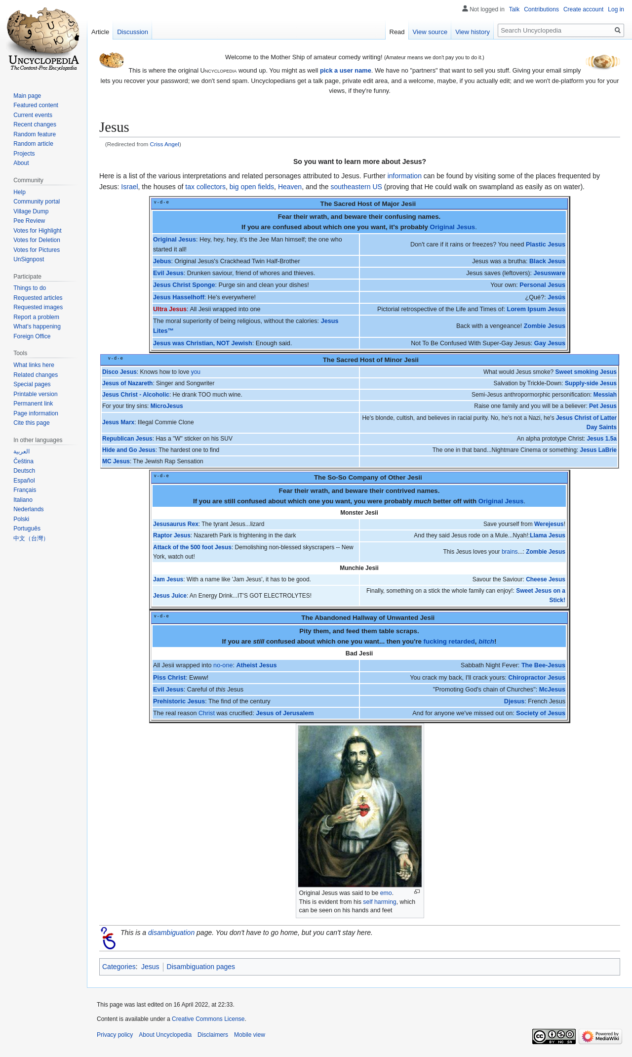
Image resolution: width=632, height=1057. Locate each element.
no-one (223, 665)
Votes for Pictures (36, 249)
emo (386, 893)
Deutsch (24, 470)
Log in (616, 9)
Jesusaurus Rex (175, 524)
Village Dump (30, 211)
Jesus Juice (170, 595)
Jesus (150, 967)
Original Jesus (452, 227)
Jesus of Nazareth (127, 383)
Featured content (35, 105)
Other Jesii (405, 477)
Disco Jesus (119, 371)
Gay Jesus (549, 343)
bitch (486, 641)
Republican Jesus (127, 438)
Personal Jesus (542, 285)
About (21, 163)
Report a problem (36, 317)
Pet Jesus (603, 406)
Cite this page (31, 422)
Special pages (31, 384)
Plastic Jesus (545, 244)
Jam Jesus (168, 579)
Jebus (162, 261)
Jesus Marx (118, 422)
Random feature (34, 134)
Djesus (514, 701)
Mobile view (249, 1034)
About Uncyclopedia (165, 1034)
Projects (24, 153)
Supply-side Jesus (591, 383)
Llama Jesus (547, 535)
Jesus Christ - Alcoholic (135, 394)
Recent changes (34, 124)
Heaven (290, 187)
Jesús (556, 297)
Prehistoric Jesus (179, 701)
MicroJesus (167, 406)
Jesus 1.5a (602, 438)
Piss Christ (169, 677)
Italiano (23, 499)
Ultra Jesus (170, 309)
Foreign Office (31, 336)
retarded (462, 641)
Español (24, 480)
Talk (514, 9)
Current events (32, 115)
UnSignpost (28, 259)
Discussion (132, 32)
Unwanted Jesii (410, 617)
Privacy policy (115, 1034)
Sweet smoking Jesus (586, 371)
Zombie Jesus (544, 326)
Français (24, 490)
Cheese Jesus (545, 579)
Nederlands (28, 509)
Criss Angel (164, 144)
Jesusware (549, 273)
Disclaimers (213, 1034)
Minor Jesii (402, 360)
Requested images (38, 307)
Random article (33, 143)
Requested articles (37, 297)
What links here (33, 365)
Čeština (23, 461)
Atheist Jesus (256, 665)
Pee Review (29, 220)
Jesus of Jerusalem (285, 713)
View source (430, 32)
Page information (35, 413)
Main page (27, 95)
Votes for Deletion (36, 240)
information (405, 176)
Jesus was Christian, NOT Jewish (202, 343)
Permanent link (33, 403)
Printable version (35, 394)
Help (19, 192)
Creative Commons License (208, 1019)
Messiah (605, 394)
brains (510, 551)
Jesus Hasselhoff (178, 297)
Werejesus (549, 524)
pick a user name (345, 70)
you (195, 371)
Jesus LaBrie (598, 450)
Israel (129, 187)
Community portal (36, 201)
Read (397, 32)
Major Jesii (399, 203)
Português (26, 528)
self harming (379, 901)
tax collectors (205, 187)
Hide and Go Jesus (129, 450)
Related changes (35, 374)
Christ (206, 713)
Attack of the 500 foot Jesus (192, 547)
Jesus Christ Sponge (184, 285)
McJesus (552, 689)
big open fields (252, 187)
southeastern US (356, 187)
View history (472, 32)
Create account (583, 9)
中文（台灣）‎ (31, 538)
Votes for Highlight (37, 230)
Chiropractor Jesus (536, 677)
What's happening (37, 326)
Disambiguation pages (201, 967)
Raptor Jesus (172, 535)
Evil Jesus (168, 273)
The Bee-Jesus (543, 665)
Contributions (541, 9)
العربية (21, 451)
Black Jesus (547, 261)
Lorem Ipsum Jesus (536, 309)
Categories (119, 967)
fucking (435, 641)
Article (100, 32)
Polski (21, 519)
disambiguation (171, 932)
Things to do (29, 288)
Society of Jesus (540, 713)
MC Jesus (116, 461)
